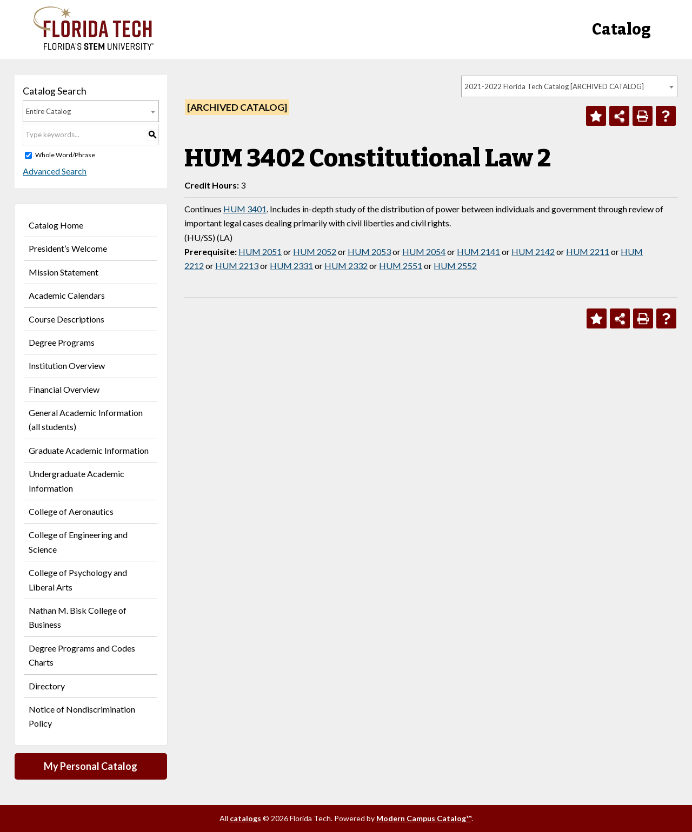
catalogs (245, 818)
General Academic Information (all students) (86, 419)
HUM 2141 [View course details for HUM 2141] (478, 251)
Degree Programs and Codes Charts (82, 655)
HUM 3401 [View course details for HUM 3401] (245, 209)
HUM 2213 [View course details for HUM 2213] (236, 265)
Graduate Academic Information (89, 450)
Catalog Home (56, 225)
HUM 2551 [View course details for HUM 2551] (400, 265)
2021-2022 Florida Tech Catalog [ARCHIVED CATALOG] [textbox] (554, 86)
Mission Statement (63, 272)
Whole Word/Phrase (65, 155)
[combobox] (569, 86)
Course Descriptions (66, 319)
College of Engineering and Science (78, 541)
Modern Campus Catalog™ (423, 818)
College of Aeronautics (71, 511)
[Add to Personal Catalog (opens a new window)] (596, 116)
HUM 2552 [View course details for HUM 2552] (455, 265)
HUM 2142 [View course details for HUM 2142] (533, 251)
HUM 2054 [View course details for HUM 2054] (423, 251)
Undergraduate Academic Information (76, 480)
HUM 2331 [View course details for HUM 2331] (291, 265)
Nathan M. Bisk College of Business (78, 617)
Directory (47, 686)
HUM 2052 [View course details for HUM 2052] (314, 251)
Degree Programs (62, 342)
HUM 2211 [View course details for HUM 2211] (587, 251)
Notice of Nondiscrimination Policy (82, 716)
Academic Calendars (67, 295)
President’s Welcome (68, 248)
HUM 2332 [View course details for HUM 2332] (346, 265)
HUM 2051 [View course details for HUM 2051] (260, 251)
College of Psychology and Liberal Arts (78, 579)
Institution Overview (67, 365)
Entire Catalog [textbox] (48, 111)
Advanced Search (54, 171)
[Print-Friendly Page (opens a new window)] (643, 116)
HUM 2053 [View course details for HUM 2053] (369, 251)
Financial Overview (64, 389)
